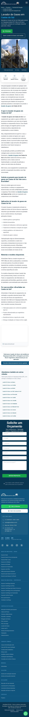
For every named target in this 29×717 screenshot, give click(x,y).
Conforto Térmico (6, 641)
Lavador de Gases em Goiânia (9, 385)
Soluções (3, 670)
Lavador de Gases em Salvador (9, 413)
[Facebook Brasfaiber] (2, 545)
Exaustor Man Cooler (6, 559)
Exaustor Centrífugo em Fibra (7, 585)
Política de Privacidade (9, 710)
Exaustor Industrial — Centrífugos (11, 580)
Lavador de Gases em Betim (9, 388)
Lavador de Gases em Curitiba (9, 416)
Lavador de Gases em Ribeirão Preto (11, 406)
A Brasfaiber (4, 666)
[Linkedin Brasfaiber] (7, 545)
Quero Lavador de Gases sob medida (13, 35)
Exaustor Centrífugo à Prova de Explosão (10, 590)
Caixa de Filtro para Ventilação (8, 647)
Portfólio (4, 694)
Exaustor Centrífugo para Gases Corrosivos (11, 588)
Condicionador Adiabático (7, 649)
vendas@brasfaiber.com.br (11, 522)
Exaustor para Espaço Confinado (8, 576)
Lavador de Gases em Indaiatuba (10, 403)
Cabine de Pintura (5, 611)
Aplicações (4, 680)
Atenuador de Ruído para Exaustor (9, 609)
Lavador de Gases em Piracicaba (10, 394)
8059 (18, 519)
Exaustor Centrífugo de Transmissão (9, 592)
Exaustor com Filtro (5, 569)
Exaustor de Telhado (5, 562)
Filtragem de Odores (5, 619)
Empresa (3, 663)
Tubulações (3, 633)
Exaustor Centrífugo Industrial (8, 583)
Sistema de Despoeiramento (7, 630)
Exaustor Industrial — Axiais (9, 551)
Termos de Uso (19, 710)
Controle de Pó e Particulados (8, 685)
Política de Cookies (14, 711)
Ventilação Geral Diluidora (7, 656)
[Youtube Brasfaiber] (12, 545)
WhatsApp (7, 31)
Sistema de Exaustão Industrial (8, 676)
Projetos (3, 697)
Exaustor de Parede (5, 564)
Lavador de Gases (5, 626)
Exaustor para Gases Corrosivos (8, 573)
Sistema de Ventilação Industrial (8, 673)
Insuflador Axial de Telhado (7, 654)
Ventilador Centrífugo (6, 600)
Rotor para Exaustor (5, 597)
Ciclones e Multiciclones (6, 614)
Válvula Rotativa (5, 635)
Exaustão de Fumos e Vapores (8, 690)
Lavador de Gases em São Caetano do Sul (12, 391)
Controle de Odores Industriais (8, 688)
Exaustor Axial (4, 555)
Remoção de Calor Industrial (7, 683)
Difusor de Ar (4, 652)
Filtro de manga (4, 623)
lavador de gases (6, 106)
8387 (14, 519)
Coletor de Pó (4, 628)
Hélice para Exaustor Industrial (8, 571)
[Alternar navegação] (26, 2)
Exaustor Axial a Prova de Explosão (9, 557)
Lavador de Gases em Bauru (9, 382)
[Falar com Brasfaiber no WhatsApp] (14, 506)
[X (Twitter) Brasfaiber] (21, 545)
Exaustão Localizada (6, 616)
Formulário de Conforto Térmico (8, 659)
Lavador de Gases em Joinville (9, 400)
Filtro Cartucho (4, 621)
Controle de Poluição (7, 606)
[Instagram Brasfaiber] (17, 545)
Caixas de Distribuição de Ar (7, 644)
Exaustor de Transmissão (7, 566)
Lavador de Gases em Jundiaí (9, 397)
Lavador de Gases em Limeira (9, 409)
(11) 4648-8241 (8, 519)
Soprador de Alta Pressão (7, 595)
